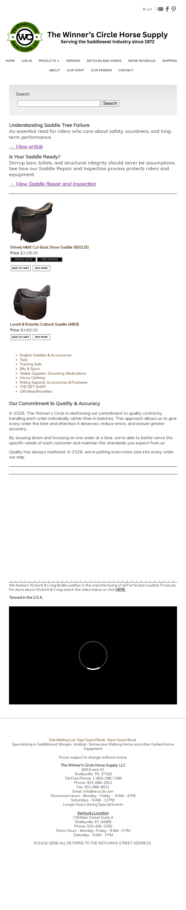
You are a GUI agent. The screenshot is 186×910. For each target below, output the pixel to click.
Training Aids (31, 364)
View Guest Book (121, 740)
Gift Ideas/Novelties (36, 391)
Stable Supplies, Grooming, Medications (53, 373)
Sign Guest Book (91, 740)
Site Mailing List (62, 740)
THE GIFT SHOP (33, 386)
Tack (24, 360)
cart (149, 9)
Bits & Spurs (30, 369)
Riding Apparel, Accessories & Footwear (54, 382)
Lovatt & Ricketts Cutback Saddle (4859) (44, 324)
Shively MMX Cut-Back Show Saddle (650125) (49, 247)
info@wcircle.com (98, 791)
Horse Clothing (32, 377)
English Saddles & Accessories (46, 355)
